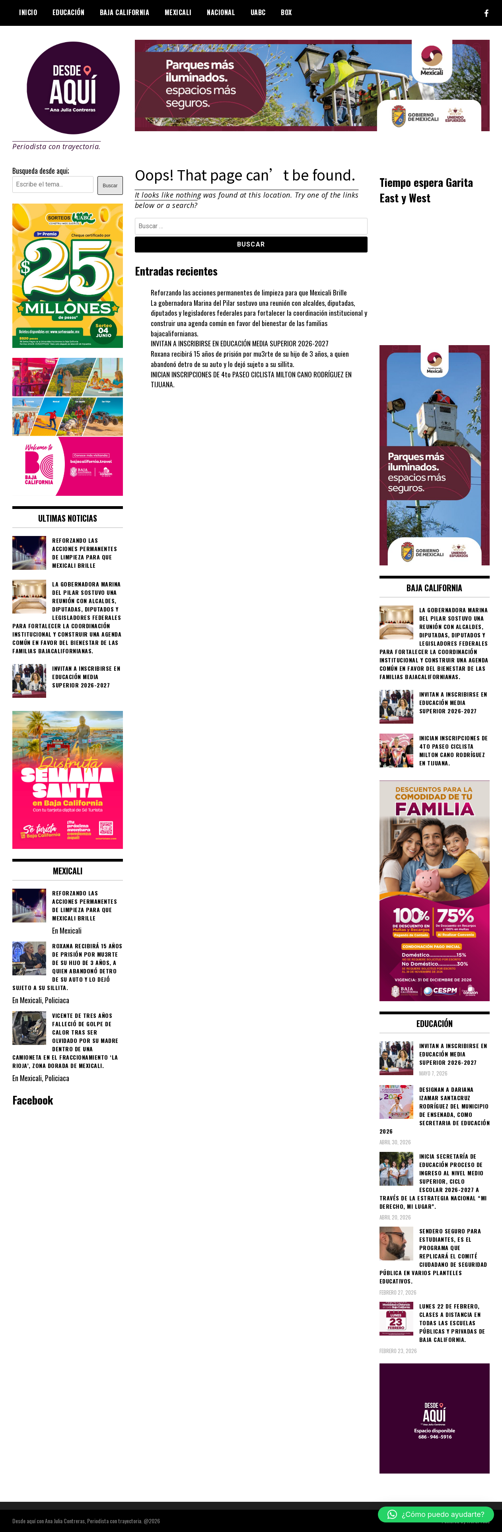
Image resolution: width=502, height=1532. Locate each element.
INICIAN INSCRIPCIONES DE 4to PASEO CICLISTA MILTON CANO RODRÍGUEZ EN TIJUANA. (253, 379)
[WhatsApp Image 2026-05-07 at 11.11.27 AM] (67, 345)
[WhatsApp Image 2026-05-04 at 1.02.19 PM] (434, 562)
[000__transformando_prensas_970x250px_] (312, 128)
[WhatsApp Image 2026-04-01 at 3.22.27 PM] (67, 846)
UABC (258, 12)
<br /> (434, 274)
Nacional (221, 12)
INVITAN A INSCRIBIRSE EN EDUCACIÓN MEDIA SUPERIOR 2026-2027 (240, 343)
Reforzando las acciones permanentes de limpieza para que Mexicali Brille (249, 292)
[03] (434, 1470)
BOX (286, 12)
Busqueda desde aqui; (40, 170)
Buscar (110, 185)
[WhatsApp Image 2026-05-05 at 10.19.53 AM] (67, 492)
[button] (436, 1514)
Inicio (28, 12)
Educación (69, 12)
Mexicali (178, 12)
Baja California (125, 12)
